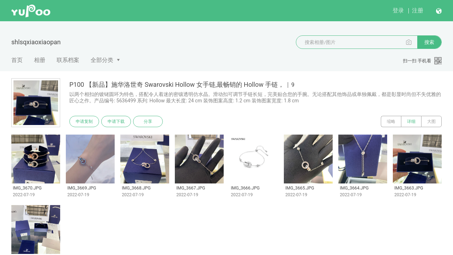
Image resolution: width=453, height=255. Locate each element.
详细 (411, 121)
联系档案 (68, 60)
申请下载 (116, 121)
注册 (417, 10)
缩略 (391, 121)
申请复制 (84, 121)
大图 (431, 121)
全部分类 (102, 60)
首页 (17, 60)
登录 (398, 10)
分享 (148, 121)
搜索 (429, 42)
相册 (39, 60)
